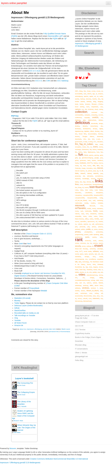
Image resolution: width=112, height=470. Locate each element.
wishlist (77, 290)
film (76, 152)
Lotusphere (78, 195)
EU (88, 147)
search (101, 243)
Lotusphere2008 (79, 198)
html (84, 165)
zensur (80, 298)
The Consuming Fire (25, 383)
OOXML (96, 219)
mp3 (81, 211)
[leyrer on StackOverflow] (83, 79)
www (94, 296)
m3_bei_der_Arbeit (81, 200)
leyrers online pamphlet (14, 3)
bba (99, 99)
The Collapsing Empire (26, 392)
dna (102, 131)
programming (79, 234)
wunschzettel (79, 296)
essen (84, 147)
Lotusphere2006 (87, 195)
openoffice (83, 221)
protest (86, 234)
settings (89, 246)
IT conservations (81, 349)
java (101, 173)
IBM (94, 165)
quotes (94, 237)
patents (86, 224)
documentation (92, 134)
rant (78, 239)
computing (94, 115)
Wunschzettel (88, 296)
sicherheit (92, 249)
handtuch (100, 160)
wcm (101, 280)
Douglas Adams (88, 136)
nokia (90, 216)
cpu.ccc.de (79, 326)
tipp (87, 267)
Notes (101, 216)
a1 (102, 91)
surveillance (92, 259)
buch (87, 106)
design (101, 123)
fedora (94, 149)
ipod (94, 171)
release (101, 240)
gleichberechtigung (87, 158)
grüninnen (83, 160)
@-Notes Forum (20, 323)
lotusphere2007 (98, 195)
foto (102, 152)
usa (99, 272)
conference (78, 117)
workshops (83, 293)
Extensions (85, 149)
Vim (76, 277)
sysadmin (100, 259)
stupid (101, 256)
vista (101, 278)
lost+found (96, 187)
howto (76, 165)
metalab (100, 203)
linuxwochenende (98, 184)
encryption (78, 147)
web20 (95, 283)
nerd (87, 213)
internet (100, 168)
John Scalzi (22, 385)
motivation (100, 208)
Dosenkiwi (79, 341)
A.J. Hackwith (22, 406)
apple (91, 96)
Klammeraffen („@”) (55, 36)
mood (94, 208)
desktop (77, 126)
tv (102, 269)
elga (96, 144)
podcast (77, 229)
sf (92, 246)
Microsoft (92, 205)
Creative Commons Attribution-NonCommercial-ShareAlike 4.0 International (59, 459)
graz (101, 158)
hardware (83, 163)
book (76, 104)
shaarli (98, 245)
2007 (76, 91)
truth (99, 269)
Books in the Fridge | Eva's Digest (88, 337)
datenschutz (92, 120)
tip (83, 267)
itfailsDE (95, 173)
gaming (96, 155)
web (76, 283)
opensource (90, 221)
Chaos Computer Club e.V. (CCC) (39, 234)
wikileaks (77, 288)
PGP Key (15, 116)
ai (96, 93)
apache (86, 96)
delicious (82, 122)
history (96, 163)
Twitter (16, 303)
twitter (77, 272)
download (100, 136)
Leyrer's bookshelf (24, 378)
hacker (94, 160)
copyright (87, 117)
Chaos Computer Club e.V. (85, 322)
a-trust (93, 91)
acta (85, 93)
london (87, 187)
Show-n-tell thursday (81, 249)
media (86, 203)
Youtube (17, 320)
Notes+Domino (79, 219)
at (97, 96)
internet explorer (80, 171)
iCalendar (78, 168)
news (84, 216)
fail (90, 149)
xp (75, 298)
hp (81, 165)
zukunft (85, 298)
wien (91, 285)
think (94, 264)
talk (76, 262)
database (77, 120)
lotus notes (89, 190)
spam (86, 254)
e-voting (90, 141)
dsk (89, 139)
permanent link (53, 331)
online (91, 219)
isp (97, 171)
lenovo (89, 182)
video (81, 274)
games (91, 155)
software (96, 251)
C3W (48, 81)
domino (77, 136)
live (76, 187)
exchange (78, 149)
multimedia (88, 211)
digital (101, 128)
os (75, 224)
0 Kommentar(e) (65, 331)
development (86, 128)
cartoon (77, 109)
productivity (99, 232)
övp (102, 298)
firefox (80, 152)
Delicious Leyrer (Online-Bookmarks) (28, 306)
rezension (83, 243)
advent (89, 93)
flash (85, 152)
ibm (98, 165)
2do (85, 91)
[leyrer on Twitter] (86, 79)
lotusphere (99, 192)
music (95, 211)
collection (81, 111)
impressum (30, 329)
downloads (78, 139)
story (94, 256)
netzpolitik (78, 216)
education (100, 141)
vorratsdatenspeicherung (82, 280)
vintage (92, 277)
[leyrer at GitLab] (80, 79)
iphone (90, 171)
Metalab (44, 291)
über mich (52, 329)
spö (96, 254)
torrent (101, 267)
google (96, 158)
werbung (85, 285)
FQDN (55, 39)
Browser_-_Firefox (97, 104)
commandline (79, 115)
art (95, 96)
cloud (96, 109)
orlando (100, 221)
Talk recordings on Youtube (24, 315)
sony (101, 251)
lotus (81, 190)
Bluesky (17, 301)
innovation (89, 168)
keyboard (77, 178)
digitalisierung (79, 131)
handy (77, 163)
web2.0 (89, 283)
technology (85, 262)
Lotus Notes (99, 190)
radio (101, 237)
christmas (90, 109)
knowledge (85, 178)
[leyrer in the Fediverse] (76, 79)
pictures (100, 226)
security (78, 246)
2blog (80, 91)
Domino (100, 134)
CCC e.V (38, 81)
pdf (93, 224)
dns (76, 134)
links (99, 181)
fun (80, 154)
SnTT (80, 251)
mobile (89, 208)
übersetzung (78, 301)
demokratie (94, 123)
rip (88, 243)
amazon (100, 93)
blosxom (13, 448)
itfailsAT (82, 173)
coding (101, 109)
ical (102, 165)
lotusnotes (78, 192)
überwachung (87, 301)
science (95, 243)
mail (94, 200)
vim (84, 277)
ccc (83, 109)
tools (90, 267)
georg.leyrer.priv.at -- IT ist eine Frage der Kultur (87, 317)
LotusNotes (88, 192)
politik (88, 229)
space (81, 254)
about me (23, 329)
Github (16, 308)
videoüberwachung (92, 275)
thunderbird (78, 267)
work (76, 293)
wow (90, 293)
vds (76, 275)
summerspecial (79, 259)
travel (95, 269)
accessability (78, 93)
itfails (76, 173)
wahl (97, 280)
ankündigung (78, 96)
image (83, 168)
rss (91, 243)
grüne (76, 160)
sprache (91, 254)
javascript (77, 176)
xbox (98, 296)
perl (76, 226)
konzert (93, 178)
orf (96, 221)
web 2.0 (82, 283)
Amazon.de (18, 325)
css (102, 117)
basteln (94, 99)
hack (88, 160)
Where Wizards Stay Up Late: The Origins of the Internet (26, 427)
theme (89, 264)
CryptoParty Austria (82, 333)
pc (90, 224)
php (88, 226)
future (86, 155)
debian (101, 120)
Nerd (29, 244)
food (98, 152)
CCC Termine (80, 330)
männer (77, 213)
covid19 (95, 117)
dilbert (92, 131)
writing (96, 293)
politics (83, 229)
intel (95, 168)
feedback (100, 149)
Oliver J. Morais (81, 353)
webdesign (78, 285)
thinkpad (100, 264)
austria (77, 99)
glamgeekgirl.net (81, 356)
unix (90, 272)
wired (101, 288)
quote (87, 237)
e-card (98, 139)
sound (77, 254)
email (101, 144)
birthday (89, 101)
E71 (95, 141)
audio (101, 96)
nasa (82, 213)
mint (101, 205)
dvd (93, 139)
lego (84, 182)
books (81, 104)
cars (101, 106)
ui (85, 272)
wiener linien (99, 285)
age (93, 93)
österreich (96, 298)
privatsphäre (88, 232)
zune (90, 298)
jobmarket (90, 176)
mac (90, 200)
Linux (81, 184)
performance (99, 224)
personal (45, 329)
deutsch (85, 126)
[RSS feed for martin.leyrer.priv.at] (89, 75)
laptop (77, 182)
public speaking (94, 234)
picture (94, 226)
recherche (88, 240)
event (95, 147)
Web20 (101, 283)
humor (89, 165)
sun (86, 259)
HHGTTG (89, 163)
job (84, 176)
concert (100, 115)
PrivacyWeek (34, 288)
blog (94, 101)
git (79, 158)
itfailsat (89, 173)
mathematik (78, 203)
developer (78, 128)
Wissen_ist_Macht (92, 291)
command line (97, 112)
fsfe (76, 155)
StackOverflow (19, 310)
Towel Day (82, 269)
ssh (99, 254)
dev (102, 126)
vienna (101, 275)
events (101, 147)
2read (88, 91)
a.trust (98, 91)
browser (87, 104)
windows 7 (94, 288)
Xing (16, 318)
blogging (100, 101)
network (100, 213)
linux (77, 184)
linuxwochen (87, 184)
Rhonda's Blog (80, 345)
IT (100, 171)
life (93, 182)
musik (101, 211)
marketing (100, 200)
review (77, 243)
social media (87, 251)
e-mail (85, 141)
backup (82, 99)
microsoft (79, 205)
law (81, 182)
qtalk (101, 234)
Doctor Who (82, 134)
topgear (95, 267)
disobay (97, 131)
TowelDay (89, 269)
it (102, 171)
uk (87, 272)
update (94, 272)
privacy (77, 232)
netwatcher (93, 213)
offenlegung (38, 329)
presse (101, 229)
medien (93, 203)
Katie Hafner (17, 432)
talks (80, 262)
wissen (83, 290)
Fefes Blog (79, 360)
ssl (102, 254)
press (95, 229)
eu (91, 147)
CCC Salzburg (62, 81)
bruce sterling (79, 106)
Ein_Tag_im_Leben (84, 144)
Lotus (76, 190)
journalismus (99, 176)
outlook (80, 224)
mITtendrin (80, 208)
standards (78, 256)
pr (92, 229)
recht (94, 240)
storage (87, 256)
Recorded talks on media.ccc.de (26, 313)
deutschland (93, 126)
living (79, 187)
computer (87, 115)
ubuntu (82, 272)
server (84, 246)
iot (86, 171)
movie (76, 211)
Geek (21, 244)
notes (95, 216)
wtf (102, 293)
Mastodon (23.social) (22, 298)
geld (76, 158)
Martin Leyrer (66, 329)
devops (95, 128)
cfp (86, 109)
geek (101, 155)
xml (102, 296)
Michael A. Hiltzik (18, 420)
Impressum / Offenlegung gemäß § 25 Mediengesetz (20, 463)
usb (102, 272)
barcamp (88, 99)
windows (85, 288)
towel (76, 269)
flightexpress (91, 152)
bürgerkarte (94, 106)
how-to (101, 163)
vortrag (93, 280)
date (84, 120)
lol (83, 187)
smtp (76, 251)
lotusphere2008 (92, 198)
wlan (101, 290)
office (87, 219)
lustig (101, 198)
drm (84, 139)
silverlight (100, 249)
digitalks (86, 131)
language (100, 178)
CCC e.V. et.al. (34, 71)
